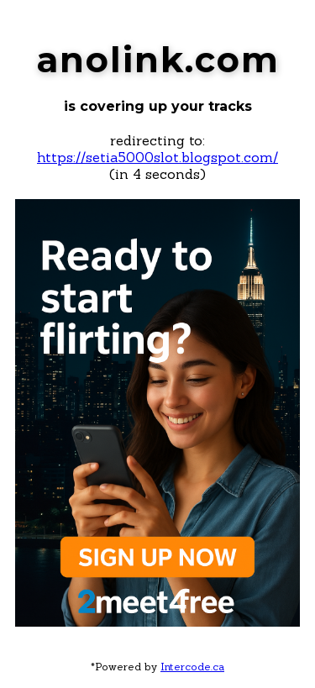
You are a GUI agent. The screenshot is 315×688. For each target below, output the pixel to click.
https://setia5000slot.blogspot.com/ (157, 157)
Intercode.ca (192, 666)
